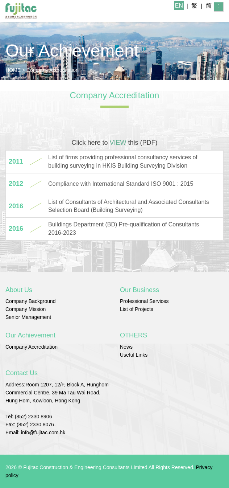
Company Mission (25, 309)
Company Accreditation (52, 70)
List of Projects (136, 309)
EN (179, 6)
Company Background (30, 301)
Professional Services (144, 301)
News (126, 347)
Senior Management (28, 317)
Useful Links (133, 355)
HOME (13, 70)
